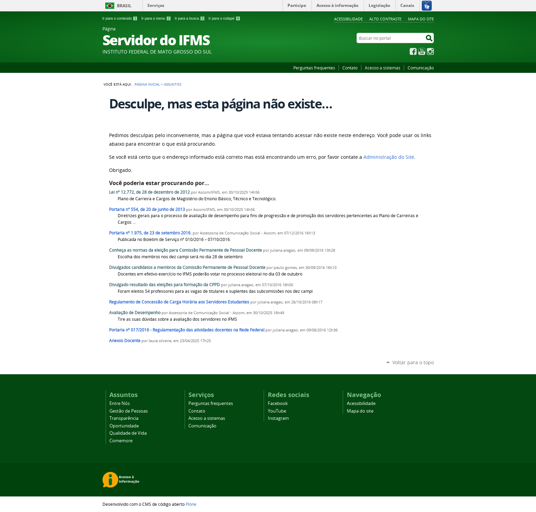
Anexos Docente (124, 341)
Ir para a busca (190, 18)
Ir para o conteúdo (120, 18)
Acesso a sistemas (382, 67)
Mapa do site (421, 18)
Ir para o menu (156, 18)
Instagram (430, 51)
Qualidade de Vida (128, 433)
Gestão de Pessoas (128, 411)
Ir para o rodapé (224, 18)
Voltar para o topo (413, 362)
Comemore (121, 441)
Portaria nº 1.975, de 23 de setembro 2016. (150, 233)
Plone (191, 504)
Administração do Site (388, 157)
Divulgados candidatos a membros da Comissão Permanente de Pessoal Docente (187, 267)
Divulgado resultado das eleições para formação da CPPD (164, 285)
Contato (350, 67)
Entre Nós (119, 403)
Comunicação (421, 67)
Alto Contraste (385, 18)
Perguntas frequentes (314, 67)
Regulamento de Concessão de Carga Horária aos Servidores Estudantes (179, 302)
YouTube (421, 51)
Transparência (123, 418)
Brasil (124, 6)
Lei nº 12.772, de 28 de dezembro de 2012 (149, 192)
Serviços (155, 5)
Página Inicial (147, 84)
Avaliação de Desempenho (134, 313)
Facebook (413, 51)
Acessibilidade (348, 18)
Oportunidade (124, 426)
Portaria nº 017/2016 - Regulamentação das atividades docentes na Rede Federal (186, 330)
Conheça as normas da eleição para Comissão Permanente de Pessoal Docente (185, 250)
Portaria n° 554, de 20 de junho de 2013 (147, 209)
